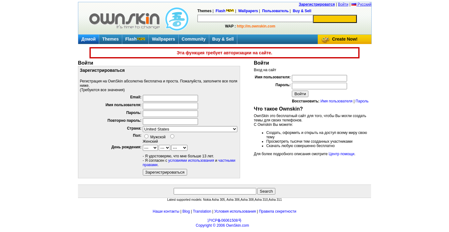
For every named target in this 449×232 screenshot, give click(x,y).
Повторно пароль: (125, 120)
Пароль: (134, 113)
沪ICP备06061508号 (224, 220)
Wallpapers (163, 39)
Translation (202, 211)
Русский (361, 4)
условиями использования (191, 160)
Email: (136, 97)
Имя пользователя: (123, 105)
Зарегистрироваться (165, 172)
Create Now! (345, 39)
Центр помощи (341, 154)
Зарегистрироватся (317, 4)
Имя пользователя (337, 101)
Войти (343, 4)
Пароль (362, 101)
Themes (110, 39)
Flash (135, 39)
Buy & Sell (223, 39)
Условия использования (235, 211)
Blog (186, 211)
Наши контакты (166, 211)
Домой (88, 39)
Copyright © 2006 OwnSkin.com (222, 225)
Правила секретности (277, 211)
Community (194, 39)
